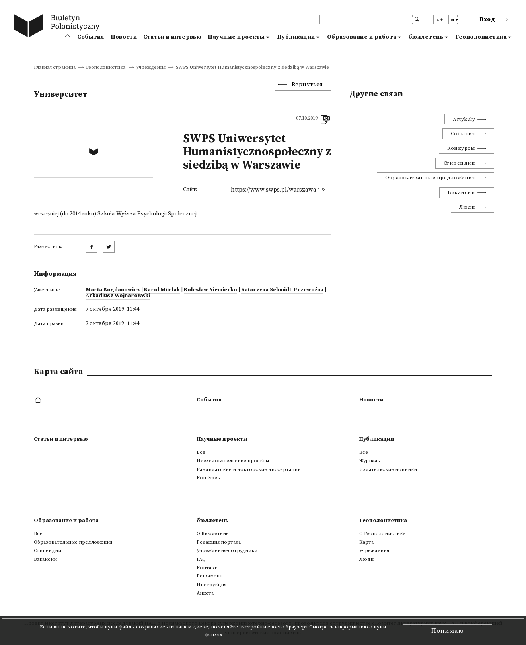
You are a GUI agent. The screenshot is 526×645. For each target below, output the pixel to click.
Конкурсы (461, 148)
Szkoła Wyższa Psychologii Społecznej (147, 213)
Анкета (205, 593)
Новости (124, 37)
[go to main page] (58, 27)
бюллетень (426, 37)
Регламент (209, 576)
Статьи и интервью (172, 37)
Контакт (207, 567)
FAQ (201, 559)
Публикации (296, 37)
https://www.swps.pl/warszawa (273, 190)
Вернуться (307, 84)
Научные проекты (236, 37)
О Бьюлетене (213, 533)
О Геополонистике (382, 533)
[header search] (363, 19)
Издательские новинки (388, 469)
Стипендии (459, 163)
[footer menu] (39, 400)
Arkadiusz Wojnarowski (118, 295)
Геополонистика (481, 37)
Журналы (370, 460)
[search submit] (416, 19)
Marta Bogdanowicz (113, 289)
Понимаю (447, 631)
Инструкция (211, 584)
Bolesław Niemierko (210, 289)
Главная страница (55, 67)
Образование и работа (362, 37)
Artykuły (464, 119)
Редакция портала (219, 542)
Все (201, 452)
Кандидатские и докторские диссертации (249, 469)
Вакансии (461, 192)
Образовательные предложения (430, 177)
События (90, 37)
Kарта (366, 542)
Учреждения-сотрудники (227, 550)
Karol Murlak (162, 289)
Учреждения (151, 67)
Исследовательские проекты (233, 460)
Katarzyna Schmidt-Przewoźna (282, 289)
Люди (467, 207)
